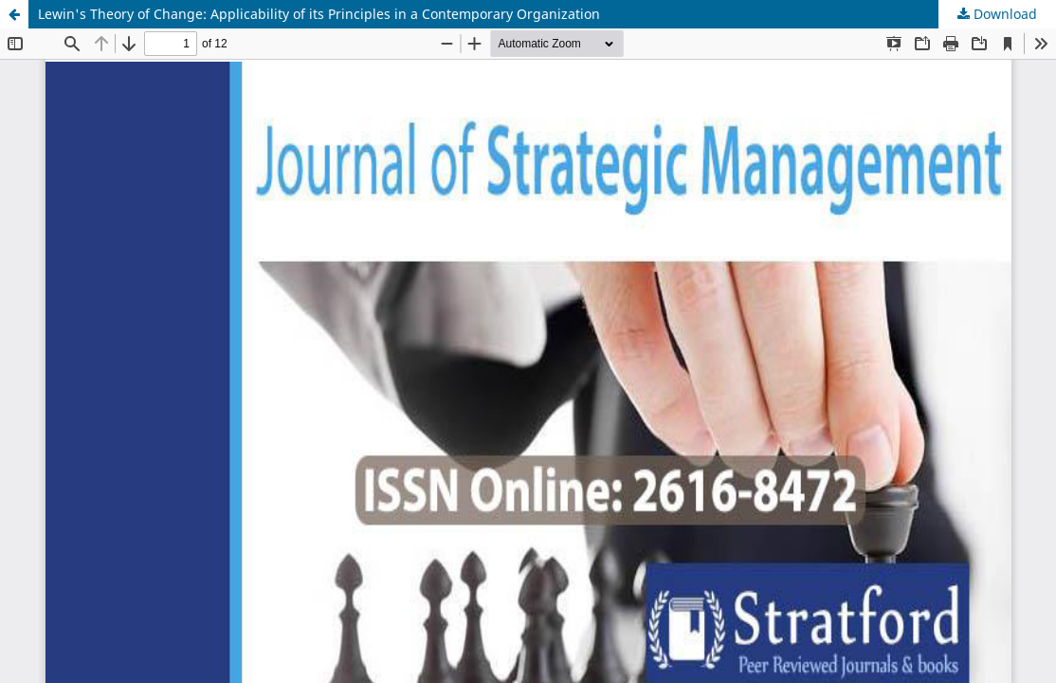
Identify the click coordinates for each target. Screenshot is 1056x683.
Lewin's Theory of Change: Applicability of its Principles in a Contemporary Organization (319, 14)
